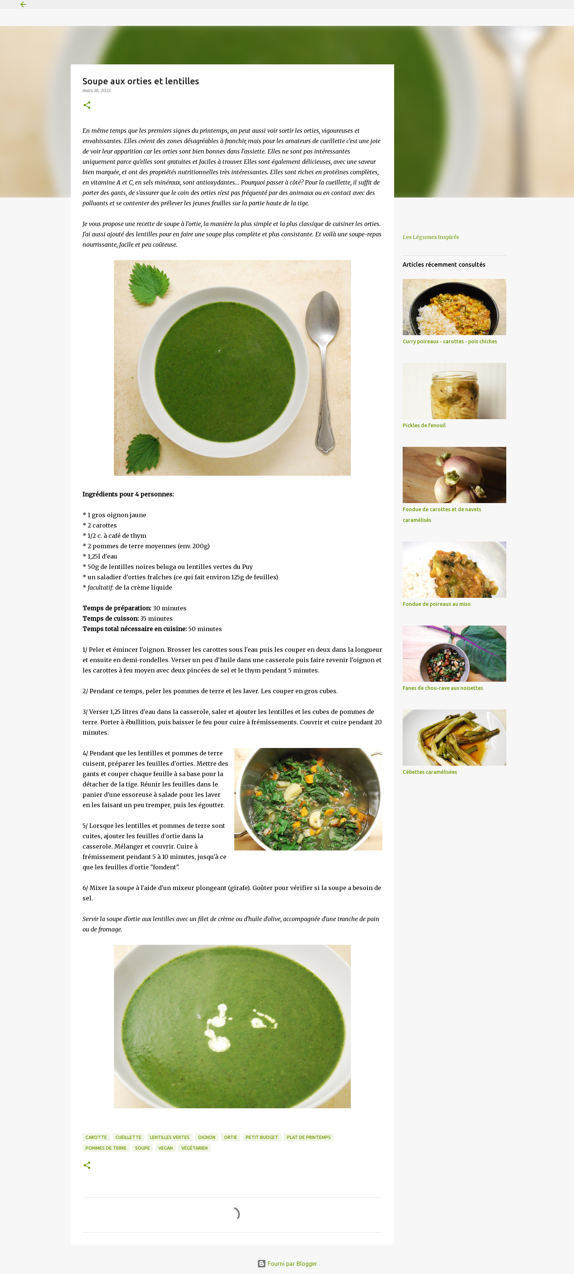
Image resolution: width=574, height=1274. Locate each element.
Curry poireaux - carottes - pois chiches (450, 341)
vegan (165, 1148)
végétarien (194, 1148)
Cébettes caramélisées (430, 772)
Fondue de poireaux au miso (437, 604)
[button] (87, 106)
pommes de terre (106, 1148)
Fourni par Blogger (287, 1263)
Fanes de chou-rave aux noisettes (443, 688)
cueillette (128, 1137)
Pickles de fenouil (424, 425)
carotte (96, 1137)
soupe (142, 1148)
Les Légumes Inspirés (431, 237)
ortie (230, 1137)
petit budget (262, 1137)
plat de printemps (309, 1137)
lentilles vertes (169, 1137)
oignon (206, 1137)
